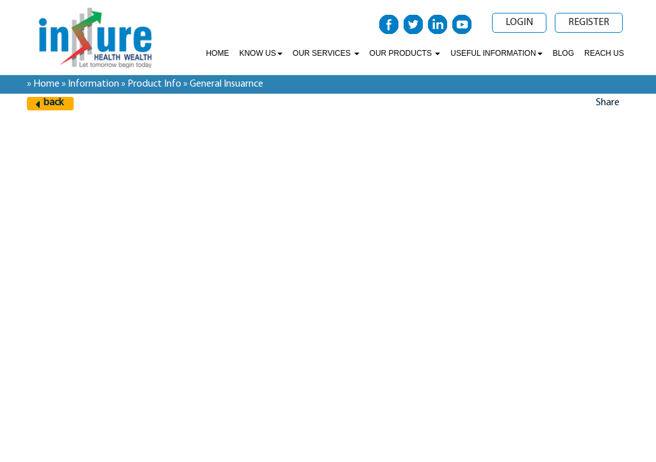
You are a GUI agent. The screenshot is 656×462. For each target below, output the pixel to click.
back (53, 103)
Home (217, 53)
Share (607, 103)
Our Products (405, 53)
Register (588, 22)
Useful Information (496, 53)
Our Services (326, 53)
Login (519, 22)
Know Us (260, 53)
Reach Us (604, 53)
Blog (563, 53)
